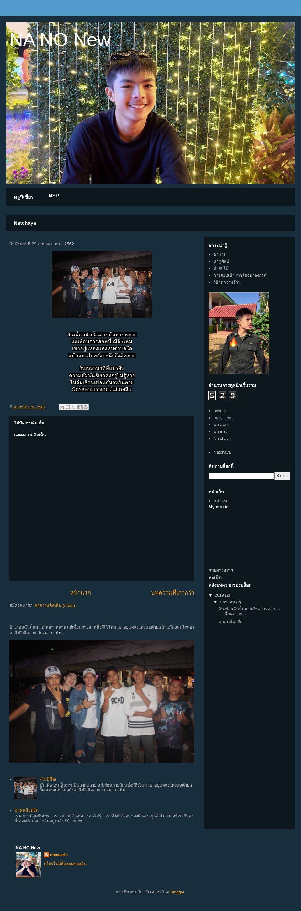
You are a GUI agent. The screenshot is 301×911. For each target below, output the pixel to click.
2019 (220, 595)
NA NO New (60, 39)
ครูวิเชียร (24, 197)
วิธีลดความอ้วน (227, 282)
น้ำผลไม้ (221, 268)
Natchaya (25, 223)
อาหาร (219, 254)
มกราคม (228, 602)
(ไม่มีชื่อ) (48, 779)
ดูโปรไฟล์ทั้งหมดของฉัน (65, 863)
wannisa (221, 431)
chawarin (59, 854)
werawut (221, 424)
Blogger (177, 892)
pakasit (220, 410)
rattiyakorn (223, 417)
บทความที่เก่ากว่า (172, 593)
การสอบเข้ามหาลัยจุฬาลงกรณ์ (240, 275)
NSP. (54, 195)
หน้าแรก (80, 593)
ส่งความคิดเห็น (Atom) (55, 605)
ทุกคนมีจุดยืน (26, 810)
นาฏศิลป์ (221, 261)
